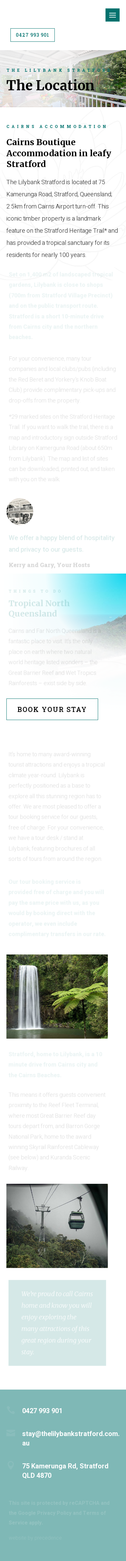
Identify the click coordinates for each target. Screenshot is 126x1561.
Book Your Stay (52, 709)
